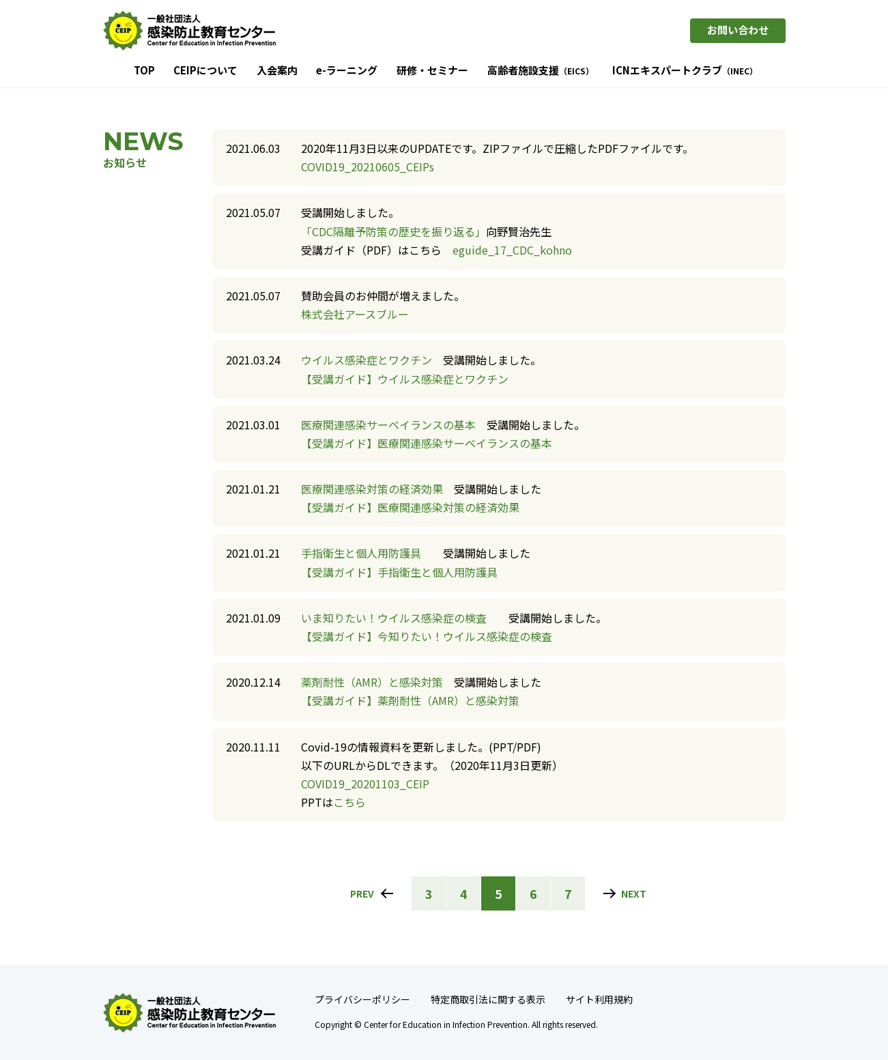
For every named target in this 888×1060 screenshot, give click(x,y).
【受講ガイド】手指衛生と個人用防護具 (399, 572)
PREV (362, 893)
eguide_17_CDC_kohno (512, 250)
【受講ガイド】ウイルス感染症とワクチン (405, 379)
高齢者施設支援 (540, 71)
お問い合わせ (738, 30)
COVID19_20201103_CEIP (365, 783)
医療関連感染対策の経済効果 (372, 489)
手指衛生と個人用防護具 (361, 553)
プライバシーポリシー (362, 999)
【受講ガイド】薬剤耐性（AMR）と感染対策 (410, 700)
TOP (144, 71)
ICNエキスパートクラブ (685, 71)
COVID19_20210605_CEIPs (367, 166)
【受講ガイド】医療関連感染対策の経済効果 (410, 507)
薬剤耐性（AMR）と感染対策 (372, 682)
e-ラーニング (346, 71)
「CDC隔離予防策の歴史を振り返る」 (393, 231)
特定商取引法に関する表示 (488, 999)
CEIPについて (205, 71)
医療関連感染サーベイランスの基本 (388, 424)
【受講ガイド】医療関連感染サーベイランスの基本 (426, 443)
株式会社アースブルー (355, 314)
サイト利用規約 (599, 999)
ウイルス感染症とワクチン (366, 360)
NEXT (633, 893)
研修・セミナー (432, 71)
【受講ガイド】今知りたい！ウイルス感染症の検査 (426, 636)
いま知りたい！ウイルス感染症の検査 (394, 618)
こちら (349, 802)
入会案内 (277, 71)
